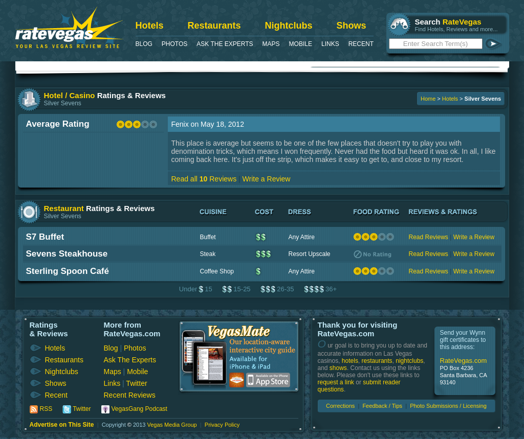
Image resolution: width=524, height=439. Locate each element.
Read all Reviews (204, 179)
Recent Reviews (130, 395)
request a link (336, 382)
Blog (144, 44)
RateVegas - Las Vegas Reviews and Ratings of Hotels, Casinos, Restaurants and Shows (69, 27)
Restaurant (64, 208)
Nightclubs (289, 25)
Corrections (340, 406)
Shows (351, 25)
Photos (174, 44)
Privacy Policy (222, 425)
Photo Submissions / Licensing (448, 406)
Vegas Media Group (171, 425)
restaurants (377, 360)
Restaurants (214, 25)
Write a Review (267, 179)
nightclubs (409, 360)
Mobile (300, 44)
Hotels (150, 25)
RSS (46, 408)
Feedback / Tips (382, 406)
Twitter (136, 383)
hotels (350, 360)
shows (338, 368)
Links (330, 44)
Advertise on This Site (62, 424)
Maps (271, 44)
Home (428, 99)
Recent (361, 44)
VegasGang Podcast (139, 408)
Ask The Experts (224, 44)
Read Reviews (428, 237)
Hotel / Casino (69, 95)
